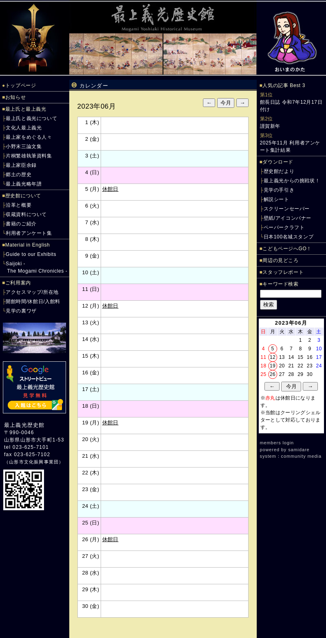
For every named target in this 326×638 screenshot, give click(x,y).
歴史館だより (279, 171)
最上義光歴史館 (24, 425)
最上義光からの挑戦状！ (292, 181)
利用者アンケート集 (29, 233)
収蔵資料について (26, 214)
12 (272, 357)
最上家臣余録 (21, 165)
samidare (298, 449)
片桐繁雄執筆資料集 (29, 156)
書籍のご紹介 (21, 224)
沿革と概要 (18, 205)
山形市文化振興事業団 (34, 461)
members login (277, 442)
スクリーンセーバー (287, 209)
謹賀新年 (270, 126)
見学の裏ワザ (21, 311)
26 (272, 374)
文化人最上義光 (24, 128)
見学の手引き (279, 190)
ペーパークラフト (284, 227)
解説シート (276, 199)
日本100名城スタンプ (289, 237)
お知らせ (15, 97)
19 (272, 366)
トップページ (20, 85)
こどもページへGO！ (287, 248)
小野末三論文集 (24, 146)
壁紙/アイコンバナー (287, 218)
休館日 (110, 189)
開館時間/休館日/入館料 (33, 301)
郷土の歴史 (18, 174)
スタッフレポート (283, 272)
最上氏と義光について (31, 118)
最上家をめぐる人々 (29, 137)
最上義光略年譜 (24, 184)
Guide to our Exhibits (31, 254)
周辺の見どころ (280, 260)
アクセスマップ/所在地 (32, 292)
